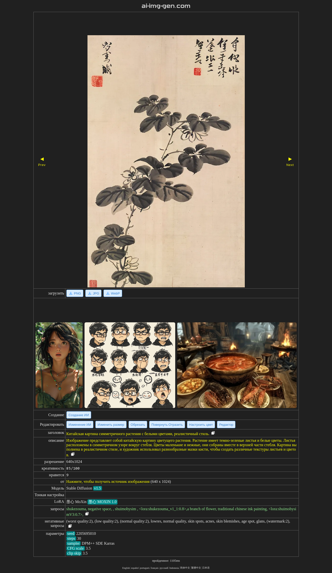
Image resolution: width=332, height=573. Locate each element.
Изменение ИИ (80, 424)
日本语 (206, 567)
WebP (113, 293)
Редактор (226, 424)
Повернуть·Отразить (167, 424)
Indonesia (174, 568)
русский (164, 568)
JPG (93, 293)
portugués (144, 568)
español (135, 568)
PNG (75, 293)
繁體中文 (196, 567)
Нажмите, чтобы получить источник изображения (108, 481)
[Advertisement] (157, 24)
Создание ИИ (79, 415)
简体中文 (185, 567)
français (155, 568)
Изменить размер (111, 424)
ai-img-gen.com (166, 6)
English (126, 568)
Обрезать (138, 424)
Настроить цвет (201, 424)
